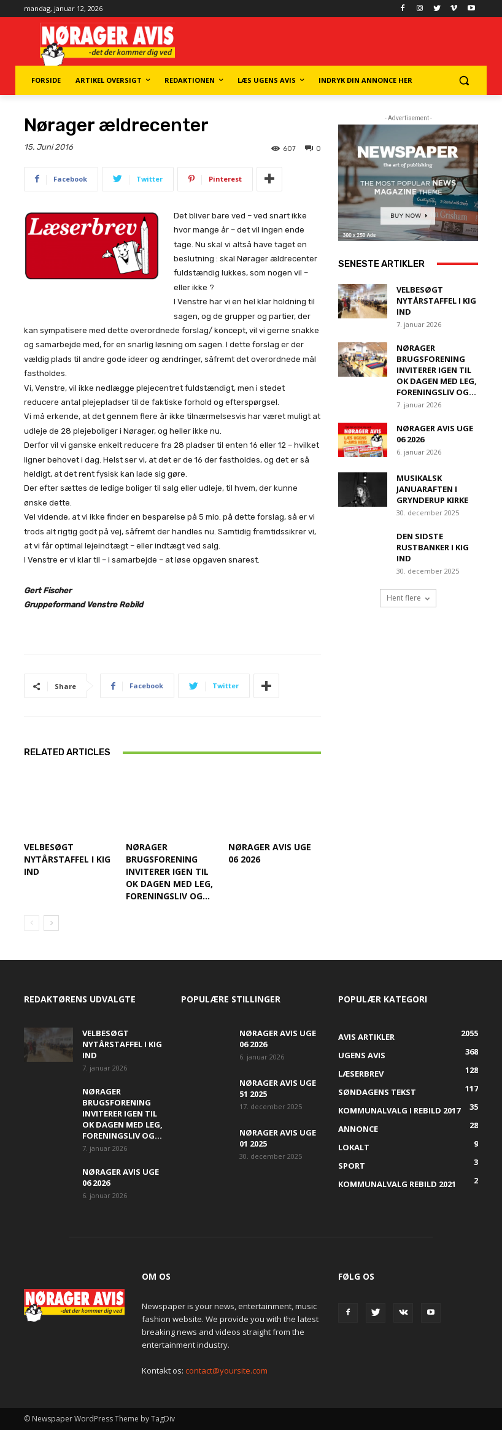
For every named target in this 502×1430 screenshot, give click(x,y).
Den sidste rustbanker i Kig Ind (432, 547)
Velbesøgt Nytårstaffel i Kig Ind (67, 859)
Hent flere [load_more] (408, 598)
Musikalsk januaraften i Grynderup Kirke (432, 488)
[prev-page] (31, 923)
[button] (463, 80)
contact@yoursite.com (226, 1370)
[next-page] (51, 923)
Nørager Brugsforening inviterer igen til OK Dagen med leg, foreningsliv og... (169, 871)
